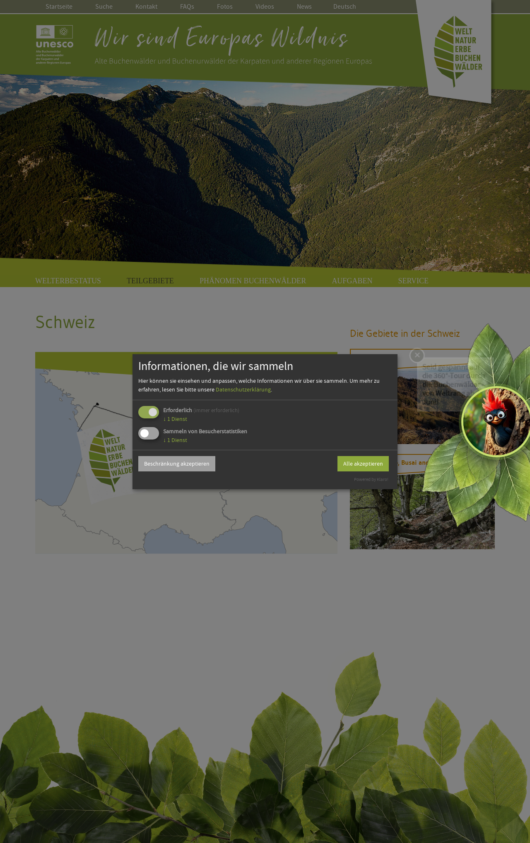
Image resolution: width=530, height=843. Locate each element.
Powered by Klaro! (371, 479)
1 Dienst (175, 419)
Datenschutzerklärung (243, 389)
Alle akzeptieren (363, 463)
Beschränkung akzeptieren (177, 463)
